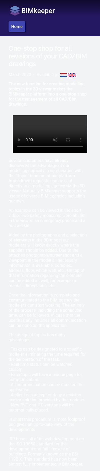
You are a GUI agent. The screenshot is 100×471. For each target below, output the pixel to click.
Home (17, 26)
